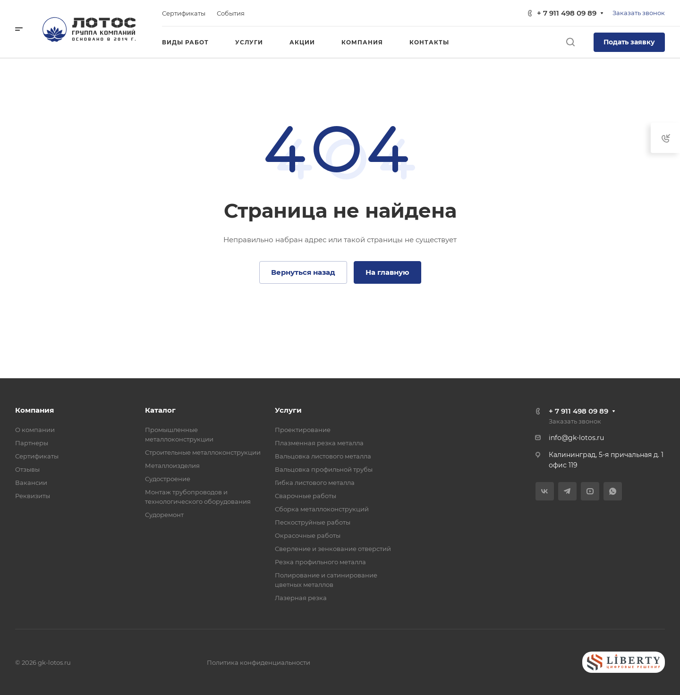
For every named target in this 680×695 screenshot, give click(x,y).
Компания (34, 410)
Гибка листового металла (315, 482)
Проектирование (303, 429)
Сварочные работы (305, 496)
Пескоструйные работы (312, 522)
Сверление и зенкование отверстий (333, 548)
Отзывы (27, 469)
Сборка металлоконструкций (322, 509)
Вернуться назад (303, 272)
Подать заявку (629, 42)
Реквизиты (32, 496)
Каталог (160, 410)
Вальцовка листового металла (323, 456)
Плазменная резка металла (319, 443)
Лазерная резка (301, 598)
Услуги (288, 410)
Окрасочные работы (307, 535)
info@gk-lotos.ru (576, 437)
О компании (35, 429)
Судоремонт (164, 514)
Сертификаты (37, 456)
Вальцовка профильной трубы (324, 469)
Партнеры (31, 443)
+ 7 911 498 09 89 (566, 12)
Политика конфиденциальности (258, 662)
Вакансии (31, 482)
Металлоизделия (172, 465)
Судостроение (167, 479)
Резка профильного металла (320, 562)
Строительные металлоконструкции (203, 452)
